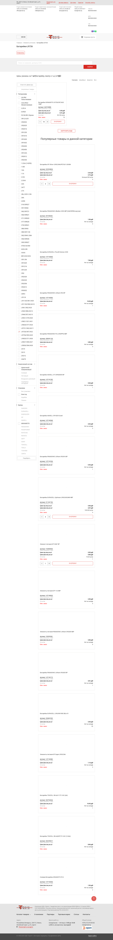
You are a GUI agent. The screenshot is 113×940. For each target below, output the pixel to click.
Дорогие (90, 80)
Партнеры (50, 914)
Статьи (76, 914)
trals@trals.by (78, 10)
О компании (38, 914)
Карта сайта (92, 936)
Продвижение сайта (54, 936)
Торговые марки (64, 914)
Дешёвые (82, 80)
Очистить (20, 53)
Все (95, 80)
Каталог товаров (23, 914)
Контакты (86, 914)
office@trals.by (21, 10)
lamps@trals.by (63, 10)
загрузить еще (66, 131)
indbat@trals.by (39, 10)
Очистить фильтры (26, 85)
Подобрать (26, 458)
